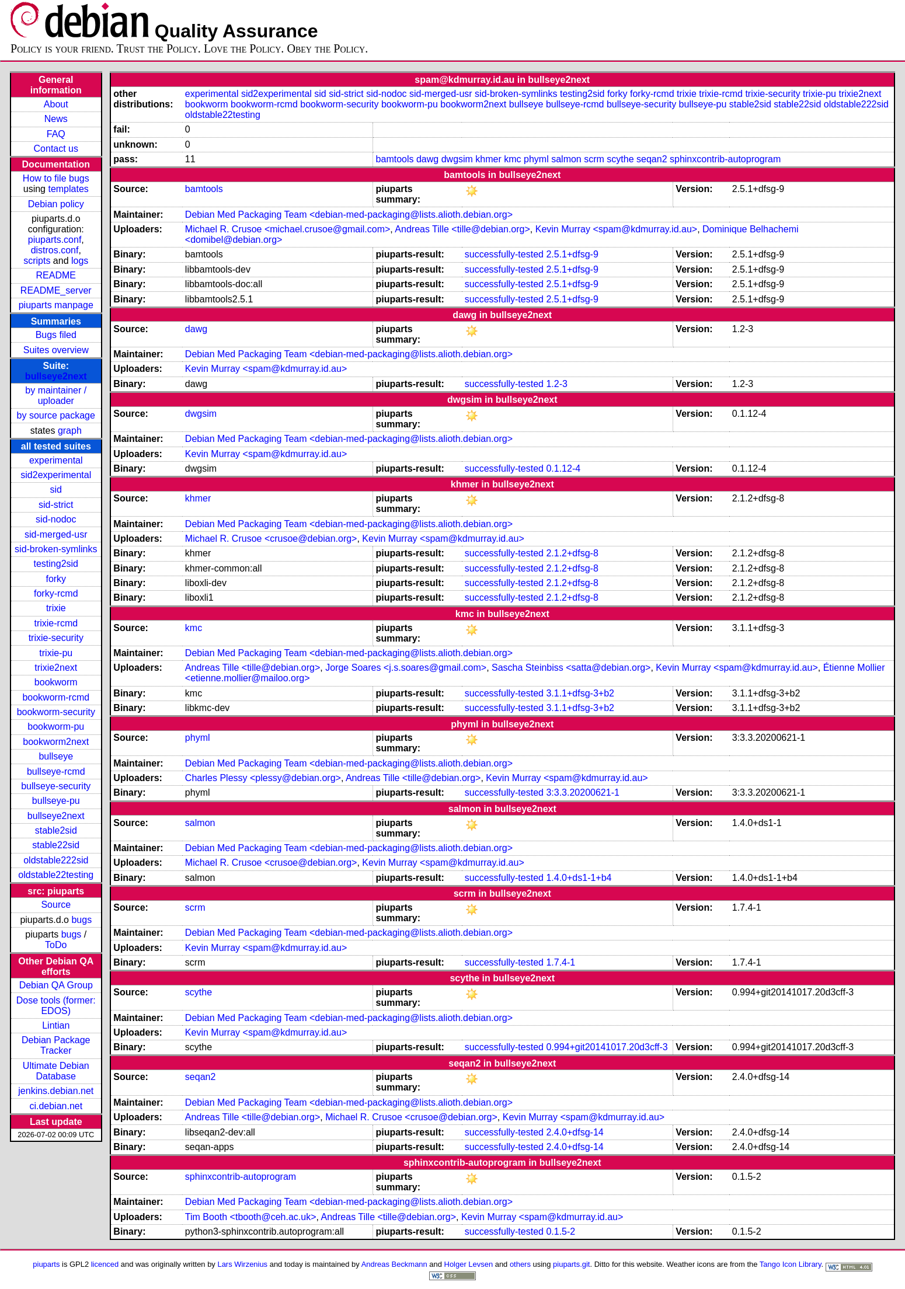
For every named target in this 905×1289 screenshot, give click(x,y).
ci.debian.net (55, 1106)
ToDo (56, 945)
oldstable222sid (55, 860)
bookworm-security (56, 712)
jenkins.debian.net (55, 1091)
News (56, 119)
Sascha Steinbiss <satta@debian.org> (571, 668)
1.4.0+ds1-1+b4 (578, 878)
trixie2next (55, 668)
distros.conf (55, 250)
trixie (56, 608)
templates (68, 189)
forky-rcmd (56, 593)
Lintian (55, 1025)
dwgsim (457, 159)
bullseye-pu (56, 801)
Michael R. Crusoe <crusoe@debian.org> (271, 539)
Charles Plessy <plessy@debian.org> (263, 778)
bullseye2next (56, 376)
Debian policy (56, 204)
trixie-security (56, 638)
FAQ (56, 134)
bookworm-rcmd (55, 697)
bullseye (56, 756)
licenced (105, 1264)
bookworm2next (56, 742)
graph (70, 431)
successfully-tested (504, 254)
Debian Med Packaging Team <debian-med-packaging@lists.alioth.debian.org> (349, 215)
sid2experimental (55, 475)
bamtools (395, 159)
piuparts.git (571, 1264)
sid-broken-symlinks (56, 549)
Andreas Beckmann (394, 1264)
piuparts (46, 1264)
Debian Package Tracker (56, 1045)
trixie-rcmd (56, 623)
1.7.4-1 (560, 962)
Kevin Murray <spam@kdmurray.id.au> (616, 229)
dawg (427, 159)
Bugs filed (56, 335)
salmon (566, 159)
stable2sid (56, 830)
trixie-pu (55, 653)
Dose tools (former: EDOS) (56, 1005)
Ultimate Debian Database (56, 1071)
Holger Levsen (468, 1264)
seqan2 (651, 159)
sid (56, 489)
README (56, 275)
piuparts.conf (55, 240)
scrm (594, 159)
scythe (620, 159)
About (56, 104)
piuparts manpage (56, 305)
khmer (488, 159)
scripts (36, 261)
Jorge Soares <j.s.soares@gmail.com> (405, 668)
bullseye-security (55, 786)
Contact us (56, 149)
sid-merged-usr (56, 534)
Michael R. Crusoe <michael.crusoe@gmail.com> (287, 229)
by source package (56, 415)
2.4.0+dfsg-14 (574, 1132)
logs (79, 261)
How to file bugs (56, 178)
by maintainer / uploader (55, 395)
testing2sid (56, 564)
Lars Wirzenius (242, 1264)
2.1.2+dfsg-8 (572, 553)
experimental (56, 460)
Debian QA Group (56, 985)
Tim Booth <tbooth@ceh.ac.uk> (250, 1217)
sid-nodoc (56, 519)
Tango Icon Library (791, 1264)
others (520, 1264)
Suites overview (56, 350)
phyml (536, 159)
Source (56, 905)
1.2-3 (556, 384)
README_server (56, 290)
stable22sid (55, 845)
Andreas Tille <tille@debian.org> (462, 229)
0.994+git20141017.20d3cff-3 (606, 1047)
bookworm (56, 682)
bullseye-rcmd (56, 771)
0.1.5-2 (560, 1231)
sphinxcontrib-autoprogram (725, 159)
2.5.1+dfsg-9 (572, 254)
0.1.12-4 (563, 468)
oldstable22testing (55, 875)
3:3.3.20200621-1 (582, 792)
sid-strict (56, 505)
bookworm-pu (55, 726)
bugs (81, 920)
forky (56, 579)
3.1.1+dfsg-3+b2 (580, 693)
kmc (512, 159)
